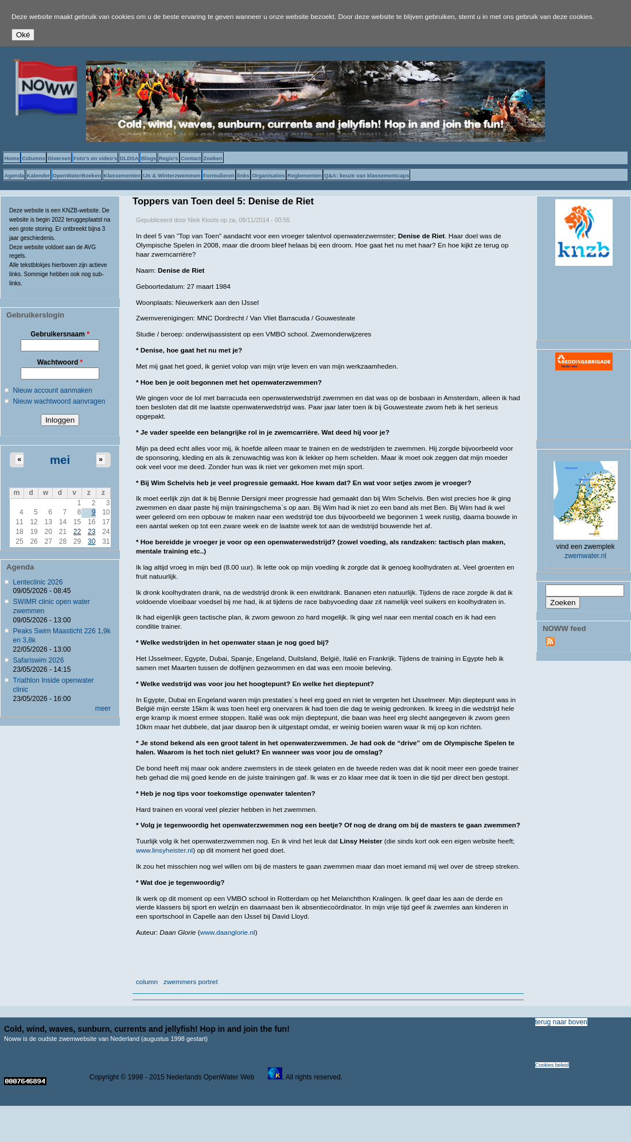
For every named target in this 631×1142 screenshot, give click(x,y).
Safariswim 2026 (38, 660)
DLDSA (129, 158)
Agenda (14, 175)
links (243, 175)
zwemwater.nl (585, 556)
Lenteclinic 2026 (38, 582)
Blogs (148, 158)
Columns (33, 158)
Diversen (59, 158)
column (147, 982)
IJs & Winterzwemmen (171, 175)
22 (77, 532)
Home (11, 158)
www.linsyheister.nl (164, 850)
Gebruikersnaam (59, 334)
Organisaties (268, 175)
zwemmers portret (190, 982)
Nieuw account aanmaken (52, 390)
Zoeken (213, 158)
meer (103, 708)
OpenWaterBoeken (77, 175)
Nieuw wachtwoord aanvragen (59, 401)
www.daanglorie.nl (227, 932)
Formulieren (219, 175)
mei (60, 460)
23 (91, 532)
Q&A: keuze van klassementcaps (366, 175)
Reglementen (304, 175)
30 (91, 541)
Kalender (38, 175)
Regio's (168, 158)
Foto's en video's (95, 158)
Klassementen (122, 175)
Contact (191, 158)
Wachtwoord (60, 362)
